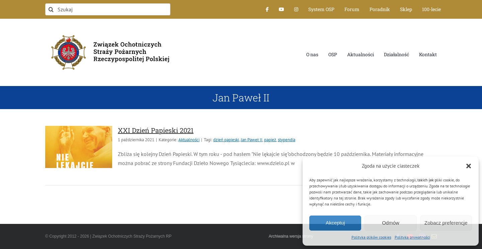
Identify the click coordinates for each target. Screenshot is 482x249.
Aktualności (188, 140)
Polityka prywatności (412, 237)
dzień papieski (226, 140)
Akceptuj (335, 223)
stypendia (286, 140)
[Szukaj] (107, 9)
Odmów (390, 223)
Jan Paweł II (251, 140)
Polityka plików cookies (371, 237)
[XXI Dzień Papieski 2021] (78, 147)
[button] (468, 166)
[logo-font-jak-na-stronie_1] (107, 31)
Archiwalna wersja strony (291, 236)
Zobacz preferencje (445, 223)
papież (270, 140)
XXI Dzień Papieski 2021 (155, 130)
